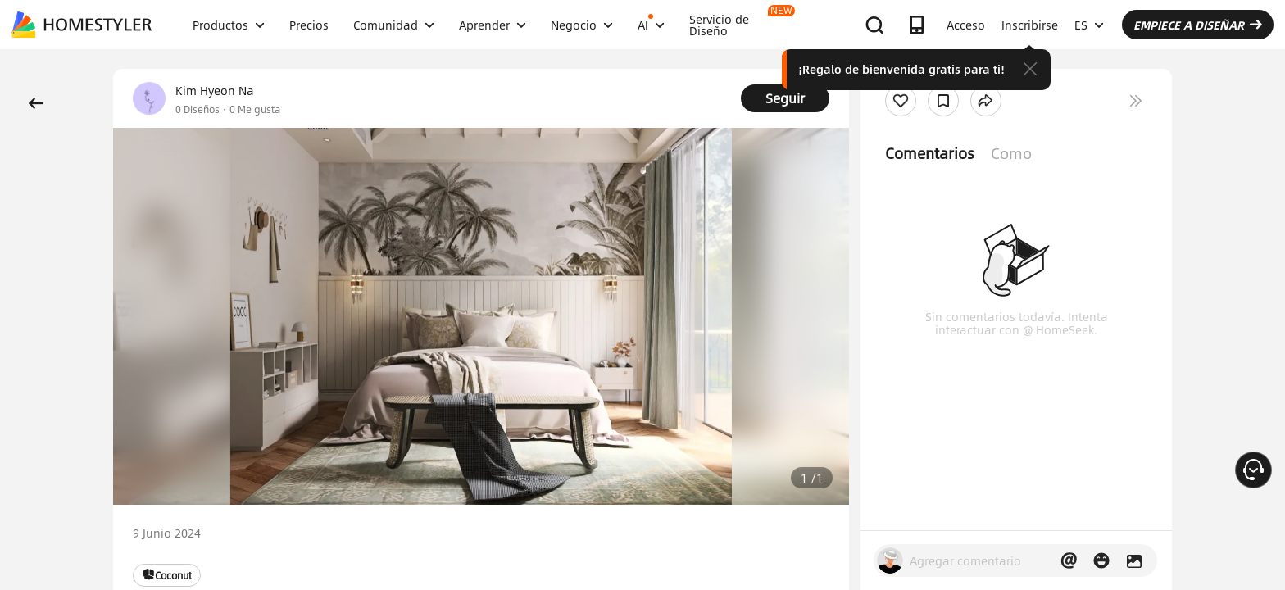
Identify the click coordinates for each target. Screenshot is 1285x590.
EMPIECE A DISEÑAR (1197, 25)
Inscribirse (1029, 25)
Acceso (966, 25)
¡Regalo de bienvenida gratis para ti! (901, 69)
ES (1089, 25)
